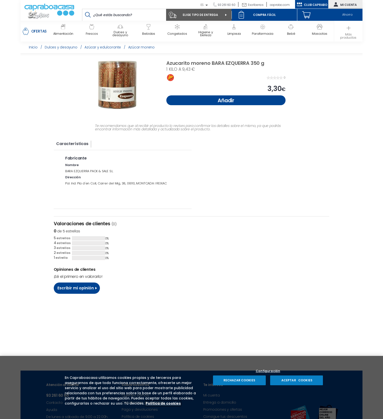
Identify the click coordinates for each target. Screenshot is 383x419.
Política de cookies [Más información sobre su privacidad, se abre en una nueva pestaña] (163, 403)
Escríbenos (256, 5)
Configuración (268, 371)
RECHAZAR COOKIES (239, 380)
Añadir (226, 100)
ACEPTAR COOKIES (296, 380)
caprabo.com (280, 5)
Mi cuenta (344, 4)
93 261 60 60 (226, 5)
